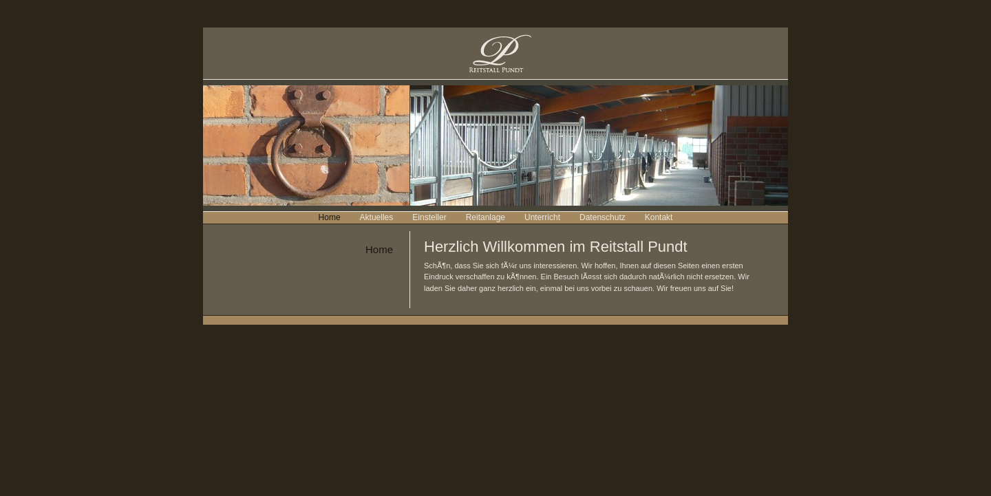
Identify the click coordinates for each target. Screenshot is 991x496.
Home (330, 217)
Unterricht (542, 217)
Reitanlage (485, 217)
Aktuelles (377, 217)
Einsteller (429, 217)
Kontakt (659, 217)
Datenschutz (602, 217)
